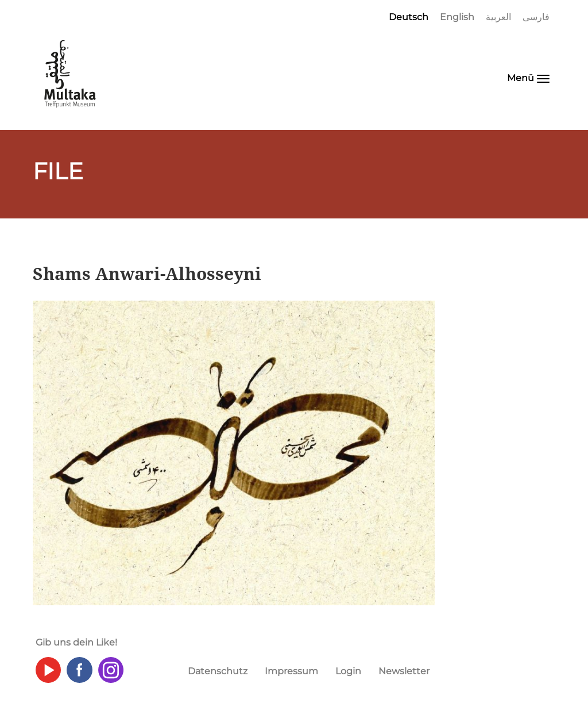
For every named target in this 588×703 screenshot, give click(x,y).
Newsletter (404, 671)
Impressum (291, 671)
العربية (498, 16)
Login (348, 671)
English (457, 16)
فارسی (536, 16)
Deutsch (408, 16)
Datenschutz (217, 671)
